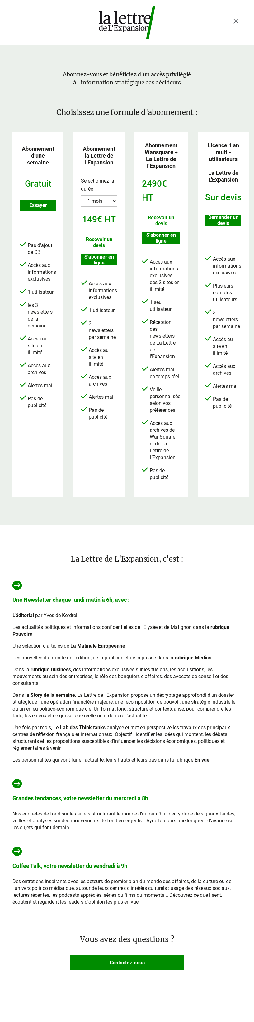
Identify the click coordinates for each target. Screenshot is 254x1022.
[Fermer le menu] (236, 21)
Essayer (38, 205)
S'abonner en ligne (99, 259)
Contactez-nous (127, 963)
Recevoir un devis (99, 242)
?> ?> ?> (99, 201)
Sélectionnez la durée (97, 185)
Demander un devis (223, 220)
